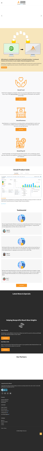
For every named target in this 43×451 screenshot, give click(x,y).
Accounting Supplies (4, 414)
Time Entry (27, 173)
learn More (3, 203)
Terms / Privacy (3, 428)
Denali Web (16, 173)
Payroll (21, 173)
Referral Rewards (4, 409)
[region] (21, 16)
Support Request (4, 407)
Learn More (4, 67)
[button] (2, 16)
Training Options (4, 412)
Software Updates (4, 410)
